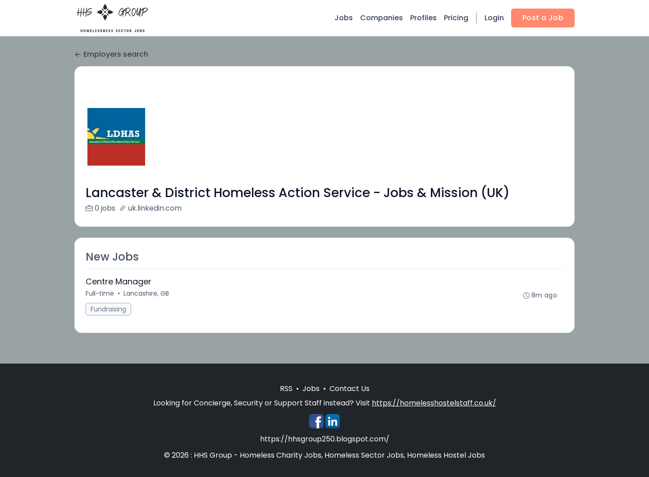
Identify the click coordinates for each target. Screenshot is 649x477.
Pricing (456, 18)
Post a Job (542, 18)
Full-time (100, 293)
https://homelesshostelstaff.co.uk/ (434, 403)
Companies (381, 18)
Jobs (343, 18)
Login (494, 18)
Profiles (423, 18)
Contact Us (349, 388)
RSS (286, 388)
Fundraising (108, 309)
